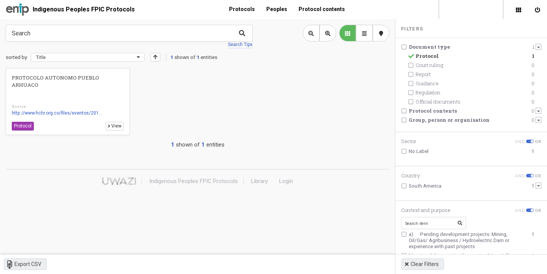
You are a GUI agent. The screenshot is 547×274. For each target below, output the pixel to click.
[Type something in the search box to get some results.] (129, 33)
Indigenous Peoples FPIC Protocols (84, 9)
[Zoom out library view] (311, 33)
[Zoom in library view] (327, 33)
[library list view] (347, 33)
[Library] (518, 9)
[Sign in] (537, 9)
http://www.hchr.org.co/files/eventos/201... (57, 113)
